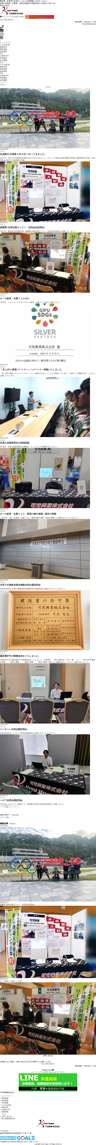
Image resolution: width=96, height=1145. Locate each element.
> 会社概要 (4, 1103)
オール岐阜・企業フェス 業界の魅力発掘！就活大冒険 (28, 514)
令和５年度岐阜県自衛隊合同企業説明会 (20, 585)
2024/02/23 (4, 509)
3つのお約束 (5, 45)
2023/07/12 (4, 795)
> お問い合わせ (6, 1116)
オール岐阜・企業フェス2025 (14, 298)
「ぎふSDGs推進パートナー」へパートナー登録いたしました (31, 369)
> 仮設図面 (4, 1100)
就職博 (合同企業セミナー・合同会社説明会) (22, 227)
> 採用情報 (4, 1112)
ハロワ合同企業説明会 (11, 800)
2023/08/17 (4, 651)
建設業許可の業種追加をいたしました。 (20, 656)
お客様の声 (4, 56)
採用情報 (3, 58)
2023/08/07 (4, 724)
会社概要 (3, 60)
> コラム (3, 1114)
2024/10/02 (4, 438)
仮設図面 (3, 51)
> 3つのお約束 (5, 1105)
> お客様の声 (5, 1109)
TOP (1, 62)
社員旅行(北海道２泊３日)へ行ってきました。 (23, 154)
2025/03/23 (4, 223)
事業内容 (3, 47)
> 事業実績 (4, 1098)
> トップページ (6, 1096)
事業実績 (3, 49)
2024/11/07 (4, 365)
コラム (2, 151)
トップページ (5, 42)
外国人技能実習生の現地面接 (14, 443)
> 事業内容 (4, 1107)
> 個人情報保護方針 (7, 1119)
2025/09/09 (4, 149)
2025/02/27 (4, 294)
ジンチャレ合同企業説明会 (13, 729)
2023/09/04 (4, 580)
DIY (1, 54)
